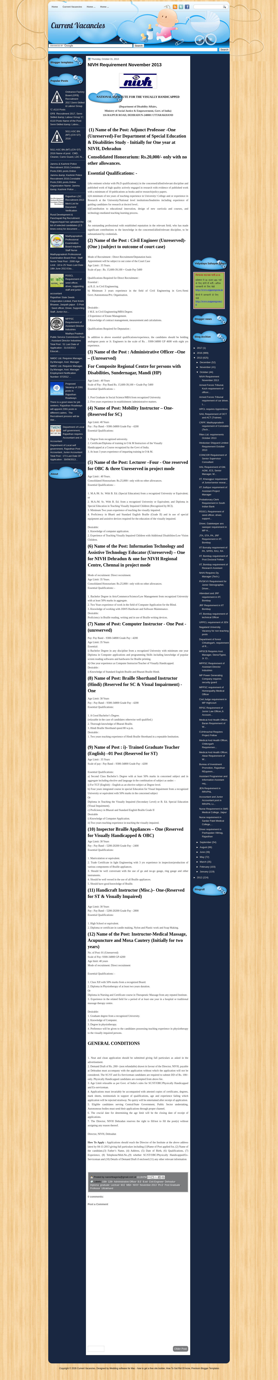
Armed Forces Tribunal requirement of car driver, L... (213, 401)
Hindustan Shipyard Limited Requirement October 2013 (213, 446)
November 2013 (148, 1185)
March (203, 861)
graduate (105, 1185)
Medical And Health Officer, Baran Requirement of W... (213, 723)
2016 (200, 353)
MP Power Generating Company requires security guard (211, 679)
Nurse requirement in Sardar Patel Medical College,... (211, 821)
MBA (128, 1185)
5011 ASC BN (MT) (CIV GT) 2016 (73, 135)
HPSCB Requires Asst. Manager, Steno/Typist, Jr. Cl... (212, 655)
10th (104, 1181)
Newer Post (96, 1348)
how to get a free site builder (151, 1368)
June (203, 852)
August (204, 847)
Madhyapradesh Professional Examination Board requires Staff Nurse (73, 243)
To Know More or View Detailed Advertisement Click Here (121, 1167)
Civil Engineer (156, 1181)
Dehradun (170, 1181)
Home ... (91, 7)
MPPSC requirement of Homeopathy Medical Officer (211, 691)
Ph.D (160, 1185)
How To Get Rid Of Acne (178, 1368)
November (205, 367)
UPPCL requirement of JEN (213, 622)
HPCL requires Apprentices (213, 409)
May (202, 857)
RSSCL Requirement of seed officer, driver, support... (211, 515)
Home (55, 7)
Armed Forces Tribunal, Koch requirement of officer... (211, 389)
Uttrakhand (107, 1188)
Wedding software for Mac (122, 1368)
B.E (140, 1181)
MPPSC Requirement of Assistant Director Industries (212, 667)
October (204, 372)
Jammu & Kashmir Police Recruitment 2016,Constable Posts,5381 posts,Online (65, 167)
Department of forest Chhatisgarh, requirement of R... (214, 643)
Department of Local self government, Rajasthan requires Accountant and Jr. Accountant (67, 434)
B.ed (145, 1181)
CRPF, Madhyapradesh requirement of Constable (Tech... (214, 426)
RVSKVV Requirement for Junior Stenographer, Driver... (213, 585)
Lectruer (115, 1185)
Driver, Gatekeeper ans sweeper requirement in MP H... (213, 527)
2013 (200, 357)
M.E (123, 1185)
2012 (200, 877)
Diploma (94, 1185)
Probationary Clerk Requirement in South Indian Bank (212, 503)
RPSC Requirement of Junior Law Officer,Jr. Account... (211, 711)
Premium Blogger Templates (205, 1368)
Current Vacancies (72, 7)
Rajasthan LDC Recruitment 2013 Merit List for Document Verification (74, 203)
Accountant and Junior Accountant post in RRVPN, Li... (211, 800)
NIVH (135, 1185)
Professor (95, 1188)
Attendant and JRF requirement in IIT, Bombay (210, 597)
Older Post (180, 1348)
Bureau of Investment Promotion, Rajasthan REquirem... (212, 768)
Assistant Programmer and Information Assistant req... (213, 780)
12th (110, 1181)
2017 (200, 348)
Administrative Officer (125, 1181)
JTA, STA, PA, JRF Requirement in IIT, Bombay (210, 539)
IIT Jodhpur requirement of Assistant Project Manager (213, 491)
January (204, 871)
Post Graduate (172, 1185)
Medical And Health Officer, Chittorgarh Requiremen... (213, 744)
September (206, 842)
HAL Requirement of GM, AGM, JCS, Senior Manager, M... (212, 471)
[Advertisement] (138, 1313)
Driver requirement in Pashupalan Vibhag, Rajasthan (211, 833)
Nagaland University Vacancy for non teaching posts (214, 631)
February (205, 866)
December (205, 362)
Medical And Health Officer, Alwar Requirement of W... (213, 756)
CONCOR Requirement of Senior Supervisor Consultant (213, 459)
